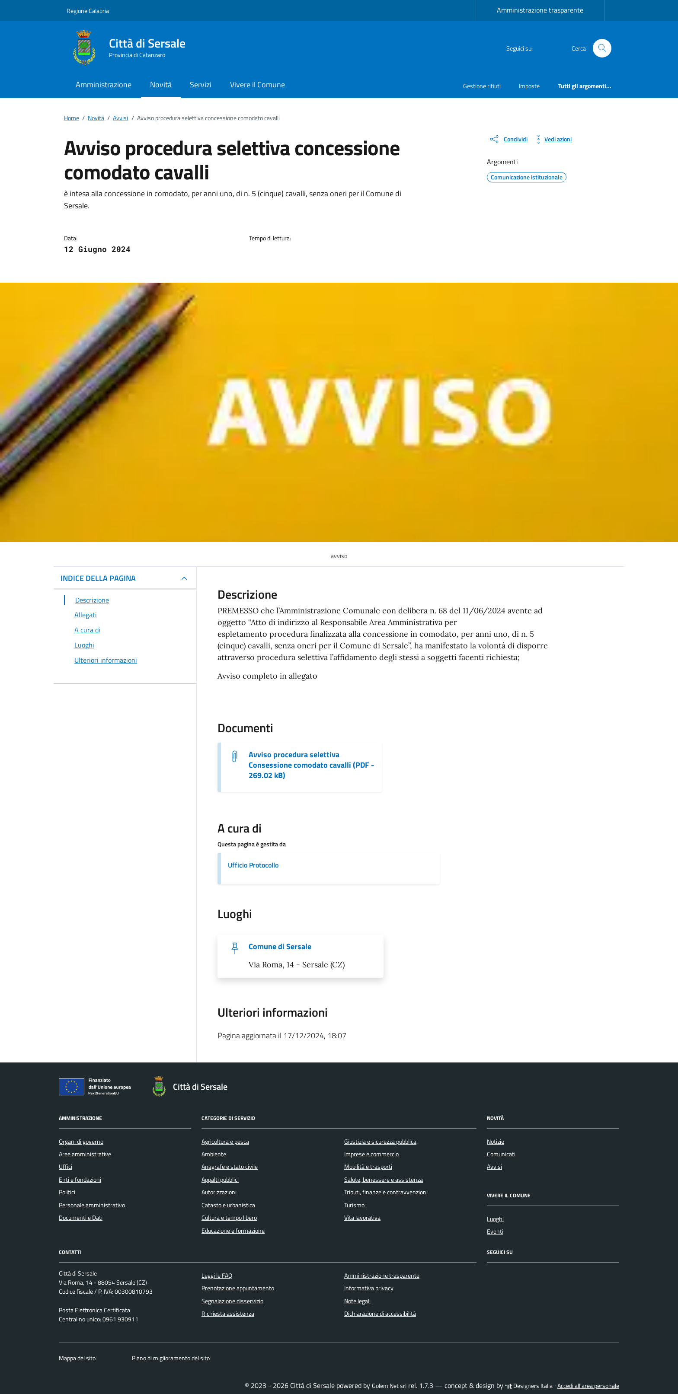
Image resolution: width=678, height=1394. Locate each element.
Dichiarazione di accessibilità (380, 1313)
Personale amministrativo (92, 1205)
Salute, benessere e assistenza (383, 1179)
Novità (161, 84)
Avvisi (494, 1166)
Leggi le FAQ (216, 1275)
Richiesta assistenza (227, 1313)
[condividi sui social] (508, 139)
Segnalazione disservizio (232, 1301)
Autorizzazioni (219, 1192)
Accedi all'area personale (588, 1386)
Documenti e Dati (80, 1217)
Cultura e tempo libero (229, 1217)
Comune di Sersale (280, 946)
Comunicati (501, 1154)
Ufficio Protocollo (253, 865)
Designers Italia (529, 1386)
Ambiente (213, 1154)
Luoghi (495, 1219)
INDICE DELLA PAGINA (98, 578)
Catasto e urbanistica (228, 1205)
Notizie (495, 1141)
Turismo (354, 1205)
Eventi (495, 1231)
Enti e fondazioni (80, 1179)
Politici (67, 1192)
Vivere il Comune (257, 84)
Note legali (357, 1301)
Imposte (529, 85)
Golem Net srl (389, 1386)
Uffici (65, 1166)
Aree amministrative (85, 1154)
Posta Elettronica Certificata (94, 1310)
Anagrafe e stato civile (229, 1166)
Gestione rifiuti (482, 85)
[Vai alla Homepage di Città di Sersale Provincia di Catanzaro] (131, 48)
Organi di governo (81, 1141)
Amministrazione (103, 84)
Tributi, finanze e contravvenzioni (386, 1192)
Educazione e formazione (233, 1230)
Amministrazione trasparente (540, 10)
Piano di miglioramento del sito (171, 1358)
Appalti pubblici (220, 1179)
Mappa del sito (77, 1358)
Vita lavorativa (362, 1217)
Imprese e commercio (371, 1154)
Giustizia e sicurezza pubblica (380, 1141)
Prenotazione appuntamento (237, 1288)
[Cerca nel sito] (602, 48)
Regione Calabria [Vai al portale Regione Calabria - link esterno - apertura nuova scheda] (88, 10)
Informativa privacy (368, 1288)
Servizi (200, 84)
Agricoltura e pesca (225, 1141)
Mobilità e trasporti (368, 1166)
